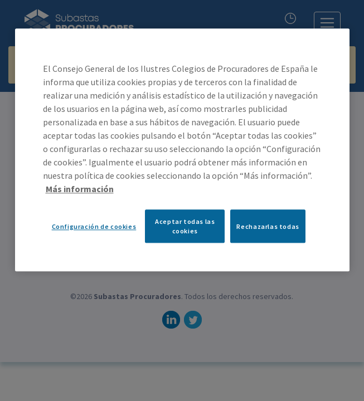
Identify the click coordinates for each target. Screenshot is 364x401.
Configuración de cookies (94, 226)
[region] (182, 149)
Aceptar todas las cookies (185, 226)
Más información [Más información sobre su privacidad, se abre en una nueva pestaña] (80, 188)
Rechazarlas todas (267, 226)
